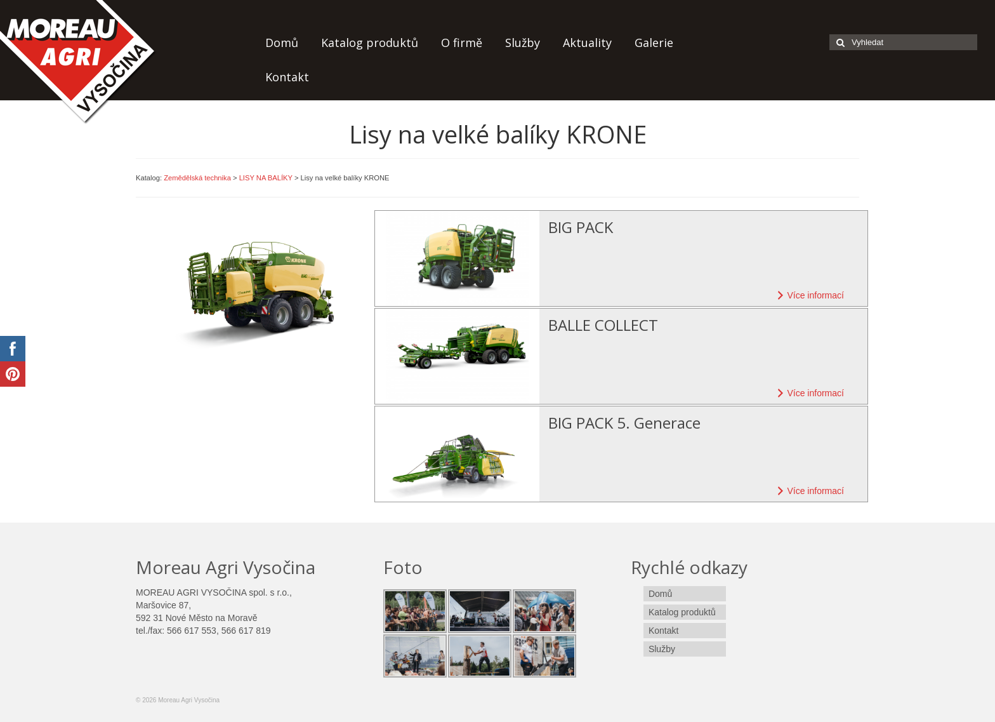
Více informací (808, 295)
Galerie (654, 42)
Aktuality (587, 42)
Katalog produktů (369, 42)
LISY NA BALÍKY (266, 178)
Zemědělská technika (197, 178)
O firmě (461, 42)
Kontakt (287, 76)
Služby (522, 42)
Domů (281, 42)
